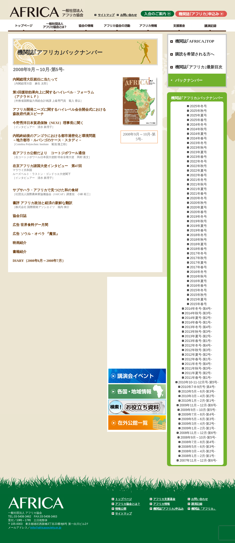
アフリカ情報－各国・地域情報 (148, 26)
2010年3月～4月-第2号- (198, 396)
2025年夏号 (198, 115)
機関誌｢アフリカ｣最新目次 (198, 67)
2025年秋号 (198, 111)
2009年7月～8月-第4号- (198, 414)
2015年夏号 (198, 299)
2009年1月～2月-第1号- (198, 428)
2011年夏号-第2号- (198, 373)
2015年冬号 (198, 290)
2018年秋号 (198, 239)
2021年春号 (198, 193)
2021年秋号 (198, 184)
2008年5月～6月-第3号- (198, 446)
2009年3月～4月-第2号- (198, 423)
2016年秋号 (198, 276)
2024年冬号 (198, 124)
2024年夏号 (198, 134)
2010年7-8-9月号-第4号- (198, 387)
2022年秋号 (198, 166)
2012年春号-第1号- (198, 359)
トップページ (123, 499)
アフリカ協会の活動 (117, 26)
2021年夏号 (198, 189)
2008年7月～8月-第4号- (198, 442)
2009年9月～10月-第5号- (198, 410)
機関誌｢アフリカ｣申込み (168, 508)
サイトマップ (106, 15)
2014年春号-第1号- (198, 322)
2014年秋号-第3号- (198, 313)
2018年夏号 (198, 244)
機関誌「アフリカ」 (203, 508)
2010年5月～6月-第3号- (198, 391)
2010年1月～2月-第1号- (198, 400)
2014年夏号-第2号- (198, 318)
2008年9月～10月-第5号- (198, 437)
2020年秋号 (198, 203)
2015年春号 (198, 304)
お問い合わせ (128, 15)
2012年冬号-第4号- (198, 345)
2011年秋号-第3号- (198, 368)
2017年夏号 (198, 262)
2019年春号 (198, 230)
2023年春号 (198, 157)
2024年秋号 (198, 129)
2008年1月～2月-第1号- (198, 456)
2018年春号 (198, 249)
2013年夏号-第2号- (198, 336)
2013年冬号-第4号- (198, 327)
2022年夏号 (198, 170)
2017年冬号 (198, 253)
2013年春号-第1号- (198, 341)
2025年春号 (198, 120)
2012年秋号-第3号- (198, 350)
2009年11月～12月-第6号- (198, 405)
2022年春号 (198, 175)
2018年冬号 (198, 235)
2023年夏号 (198, 152)
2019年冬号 (198, 216)
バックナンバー (189, 80)
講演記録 (210, 26)
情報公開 (120, 508)
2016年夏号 (198, 281)
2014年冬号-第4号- (198, 308)
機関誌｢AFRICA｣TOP (194, 41)
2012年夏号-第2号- (198, 354)
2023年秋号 (198, 147)
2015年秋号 (198, 295)
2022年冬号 (198, 161)
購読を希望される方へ (194, 54)
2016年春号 (198, 285)
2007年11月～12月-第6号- (198, 460)
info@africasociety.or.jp (45, 527)
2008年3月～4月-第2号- (198, 451)
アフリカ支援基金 (164, 499)
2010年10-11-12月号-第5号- (198, 382)
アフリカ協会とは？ (127, 503)
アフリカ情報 (161, 503)
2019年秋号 (198, 221)
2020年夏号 (198, 207)
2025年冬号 (198, 106)
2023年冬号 (198, 143)
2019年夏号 (198, 226)
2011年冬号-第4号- (198, 364)
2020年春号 (198, 212)
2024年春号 (198, 138)
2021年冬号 (198, 180)
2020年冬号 (198, 198)
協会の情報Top (86, 26)
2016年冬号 (198, 272)
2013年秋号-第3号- (198, 331)
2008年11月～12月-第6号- (198, 433)
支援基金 (179, 26)
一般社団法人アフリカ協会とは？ (54, 26)
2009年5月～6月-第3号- (198, 419)
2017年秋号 (198, 258)
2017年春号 (198, 267)
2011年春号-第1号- (198, 377)
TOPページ (23, 26)
